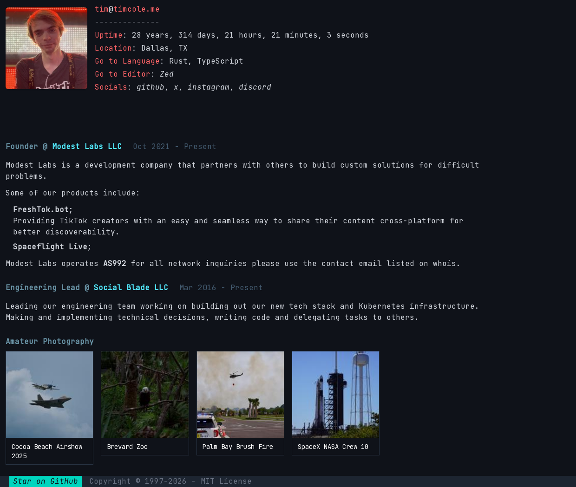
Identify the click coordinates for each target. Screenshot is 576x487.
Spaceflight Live (50, 247)
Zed (167, 74)
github (150, 87)
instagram (208, 87)
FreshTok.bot (41, 209)
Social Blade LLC (131, 287)
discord (255, 87)
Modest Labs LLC (87, 146)
